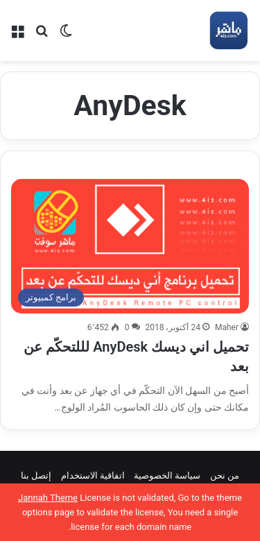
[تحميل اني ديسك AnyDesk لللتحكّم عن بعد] (130, 246)
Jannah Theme (48, 497)
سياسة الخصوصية (167, 475)
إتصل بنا (36, 475)
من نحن (224, 475)
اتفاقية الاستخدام (93, 475)
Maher (227, 327)
